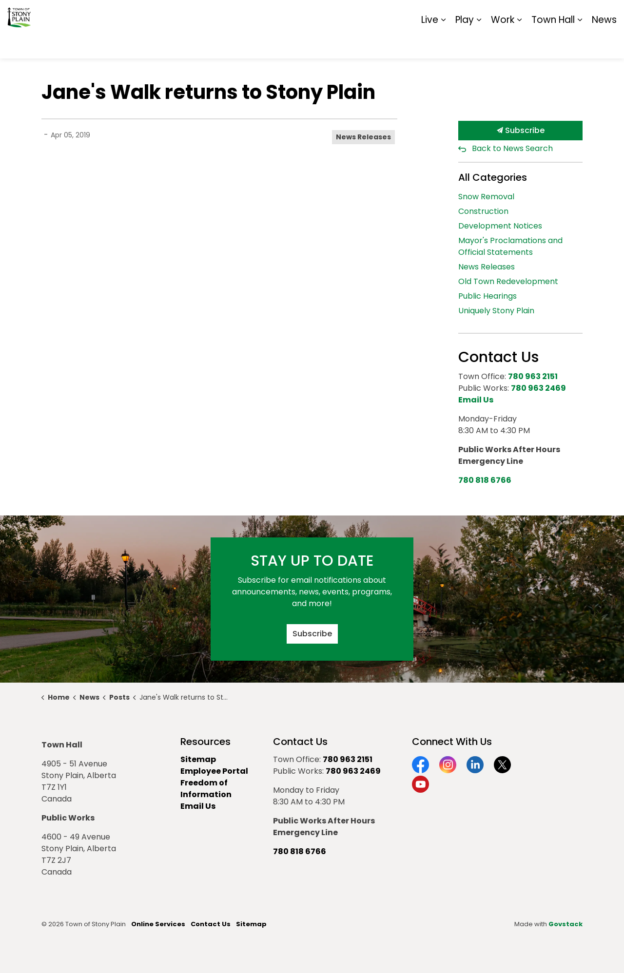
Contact (497, 14)
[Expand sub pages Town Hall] (580, 43)
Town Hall (553, 43)
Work (502, 43)
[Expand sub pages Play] (479, 43)
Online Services (158, 924)
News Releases (363, 137)
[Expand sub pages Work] (519, 43)
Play (464, 43)
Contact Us (211, 924)
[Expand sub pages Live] (443, 43)
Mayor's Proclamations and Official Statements (510, 246)
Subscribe (520, 130)
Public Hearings (487, 296)
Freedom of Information (206, 788)
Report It (536, 14)
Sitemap (574, 14)
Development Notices (500, 225)
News (604, 43)
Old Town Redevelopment (508, 281)
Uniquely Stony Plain (496, 310)
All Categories (492, 177)
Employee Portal (214, 771)
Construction (483, 211)
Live (429, 43)
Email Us (197, 806)
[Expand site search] (607, 14)
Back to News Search (512, 148)
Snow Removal (486, 196)
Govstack (565, 924)
